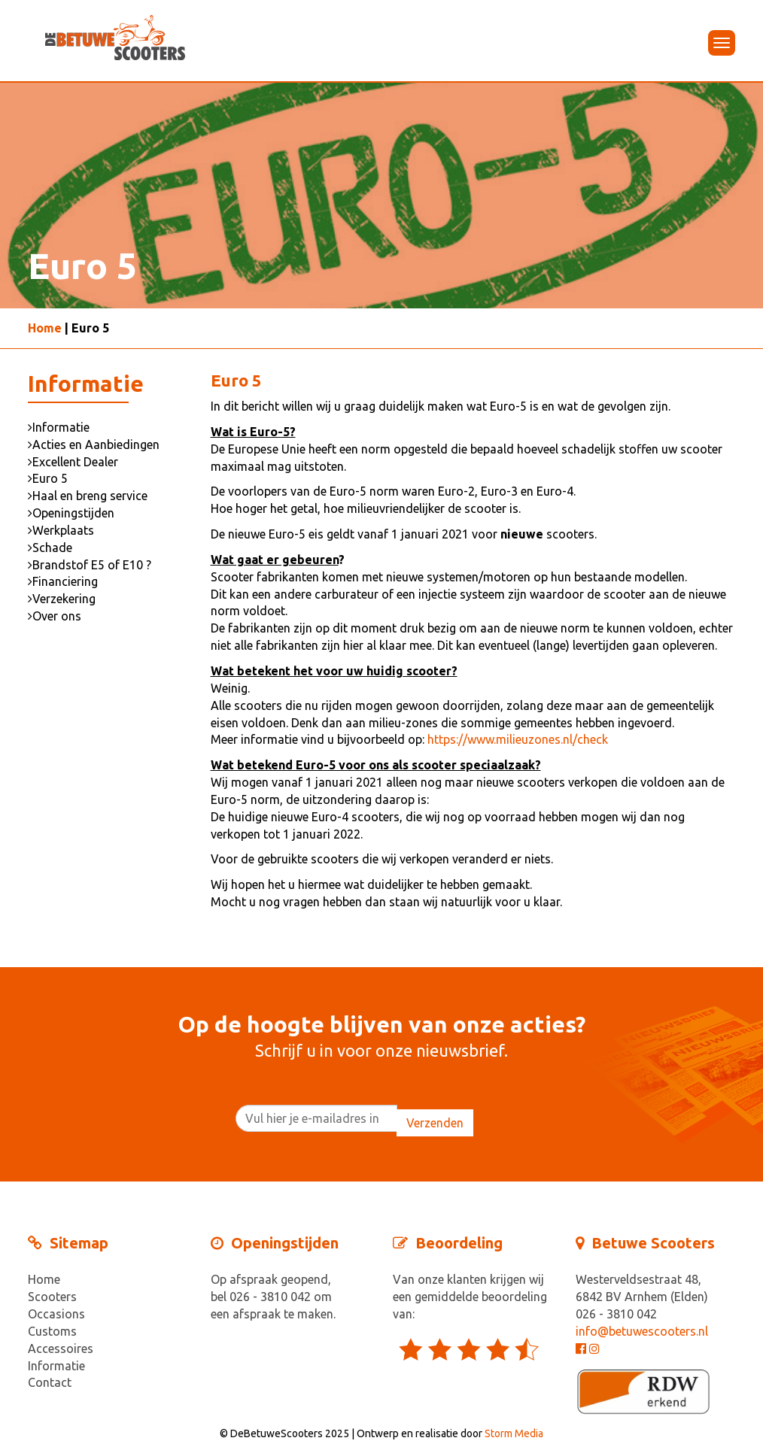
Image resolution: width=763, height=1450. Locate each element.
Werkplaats (61, 530)
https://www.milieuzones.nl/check (517, 739)
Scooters (52, 1296)
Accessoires (60, 1348)
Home (45, 328)
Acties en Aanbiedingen (94, 444)
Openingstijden (71, 513)
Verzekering (62, 598)
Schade (50, 547)
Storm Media (514, 1433)
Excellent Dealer (73, 462)
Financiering (63, 581)
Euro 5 (48, 478)
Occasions (56, 1314)
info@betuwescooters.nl (642, 1331)
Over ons (54, 616)
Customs (52, 1331)
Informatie (59, 427)
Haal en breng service (87, 495)
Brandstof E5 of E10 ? (89, 565)
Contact (49, 1382)
